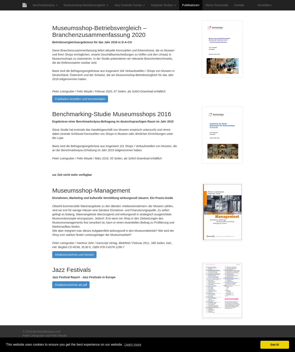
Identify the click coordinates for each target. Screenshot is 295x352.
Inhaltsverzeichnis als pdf (71, 284)
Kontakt (239, 5)
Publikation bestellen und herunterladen (80, 99)
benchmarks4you (45, 5)
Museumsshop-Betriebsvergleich (86, 5)
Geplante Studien (163, 5)
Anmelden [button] (265, 5)
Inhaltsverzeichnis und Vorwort (74, 254)
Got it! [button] (274, 344)
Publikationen (190, 5)
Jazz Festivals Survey (129, 5)
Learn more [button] (132, 344)
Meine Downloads (216, 5)
